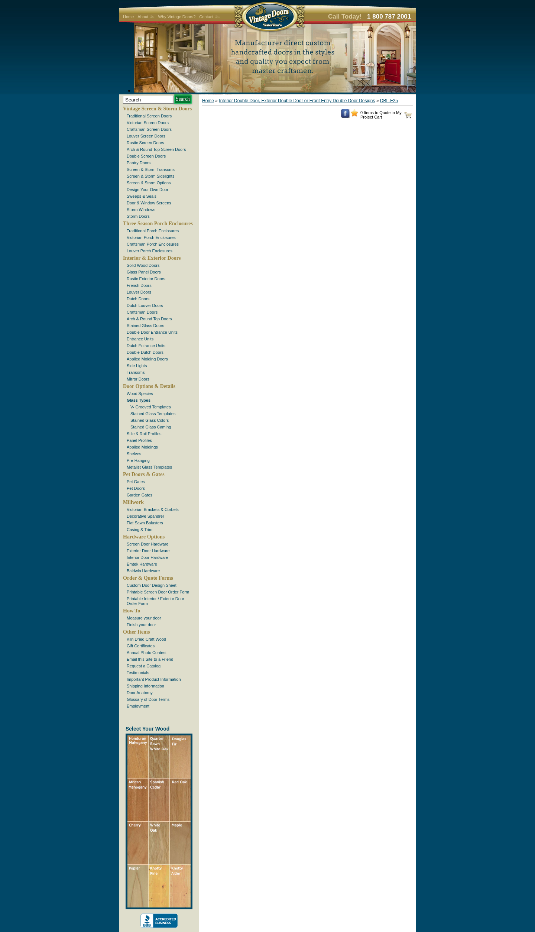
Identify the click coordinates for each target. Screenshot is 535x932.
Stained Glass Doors (145, 325)
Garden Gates (139, 495)
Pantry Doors (138, 163)
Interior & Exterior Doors (152, 258)
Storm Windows (141, 209)
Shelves (134, 454)
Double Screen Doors (146, 156)
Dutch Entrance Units (146, 345)
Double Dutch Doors (145, 352)
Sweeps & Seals (141, 196)
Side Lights (137, 365)
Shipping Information (145, 686)
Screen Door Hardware (148, 544)
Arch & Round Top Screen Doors (156, 149)
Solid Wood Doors (143, 265)
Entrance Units (140, 339)
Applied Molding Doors (147, 359)
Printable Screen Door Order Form (158, 592)
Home (128, 16)
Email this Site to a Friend (150, 659)
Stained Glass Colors (149, 420)
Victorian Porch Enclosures (151, 237)
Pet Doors (136, 488)
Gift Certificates (141, 646)
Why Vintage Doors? (177, 16)
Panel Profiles (139, 440)
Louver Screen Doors (146, 136)
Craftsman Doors (142, 312)
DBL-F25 (389, 100)
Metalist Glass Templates (149, 467)
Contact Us (209, 16)
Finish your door (141, 624)
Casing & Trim (139, 529)
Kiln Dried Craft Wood (146, 639)
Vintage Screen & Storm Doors (157, 108)
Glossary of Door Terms (148, 699)
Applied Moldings (142, 447)
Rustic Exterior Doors (146, 278)
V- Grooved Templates (150, 407)
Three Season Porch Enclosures (158, 223)
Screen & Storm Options (149, 183)
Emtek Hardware (142, 564)
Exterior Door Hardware (148, 550)
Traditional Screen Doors (149, 116)
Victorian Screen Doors (148, 122)
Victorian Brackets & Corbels (153, 509)
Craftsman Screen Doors (149, 129)
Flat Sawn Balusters (145, 523)
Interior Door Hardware (147, 557)
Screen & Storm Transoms (151, 169)
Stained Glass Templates (152, 413)
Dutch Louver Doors (145, 305)
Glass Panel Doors (144, 272)
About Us (145, 16)
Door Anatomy (140, 692)
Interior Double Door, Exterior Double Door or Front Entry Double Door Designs (297, 100)
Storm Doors (138, 216)
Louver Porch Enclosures (149, 251)
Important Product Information (154, 679)
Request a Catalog (143, 666)
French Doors (139, 285)
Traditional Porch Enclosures (153, 231)
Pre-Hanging (138, 460)
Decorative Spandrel (145, 516)
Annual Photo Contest (146, 652)
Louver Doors (139, 292)
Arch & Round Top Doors (149, 319)
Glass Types (138, 400)
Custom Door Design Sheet (151, 585)
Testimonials (138, 672)
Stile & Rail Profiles (144, 433)
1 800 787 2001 (389, 16)
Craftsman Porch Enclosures (153, 244)
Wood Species (140, 393)
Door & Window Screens (149, 203)
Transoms (136, 372)
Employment (138, 706)
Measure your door (144, 618)
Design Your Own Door (147, 189)
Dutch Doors (138, 299)
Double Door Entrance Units (152, 332)
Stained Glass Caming (150, 427)
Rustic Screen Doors (145, 142)
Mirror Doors (138, 379)
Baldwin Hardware (143, 571)
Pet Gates (136, 481)
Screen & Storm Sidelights (150, 176)
